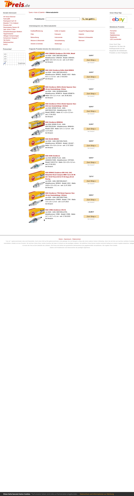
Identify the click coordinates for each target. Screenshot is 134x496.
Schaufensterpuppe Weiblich (12, 31)
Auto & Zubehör (39, 12)
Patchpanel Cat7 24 (9, 21)
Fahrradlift (6, 19)
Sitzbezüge (58, 44)
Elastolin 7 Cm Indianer (11, 23)
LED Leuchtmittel (115, 39)
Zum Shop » (91, 60)
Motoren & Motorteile (37, 40)
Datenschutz (77, 239)
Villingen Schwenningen (11, 36)
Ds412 (5, 44)
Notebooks (113, 37)
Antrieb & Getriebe (37, 44)
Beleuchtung (35, 37)
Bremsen (82, 40)
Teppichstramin (8, 34)
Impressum (67, 239)
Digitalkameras (115, 35)
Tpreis (31, 12)
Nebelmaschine (8, 42)
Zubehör (81, 34)
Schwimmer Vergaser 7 (11, 38)
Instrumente (58, 37)
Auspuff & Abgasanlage (86, 31)
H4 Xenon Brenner (9, 16)
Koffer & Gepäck (60, 31)
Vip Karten (6, 40)
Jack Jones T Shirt (9, 29)
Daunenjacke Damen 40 (11, 27)
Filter (32, 34)
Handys (112, 33)
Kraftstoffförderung (37, 31)
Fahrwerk (58, 34)
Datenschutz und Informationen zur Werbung (97, 494)
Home (61, 239)
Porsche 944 (7, 25)
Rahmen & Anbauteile (86, 37)
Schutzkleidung (60, 40)
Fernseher (113, 31)
